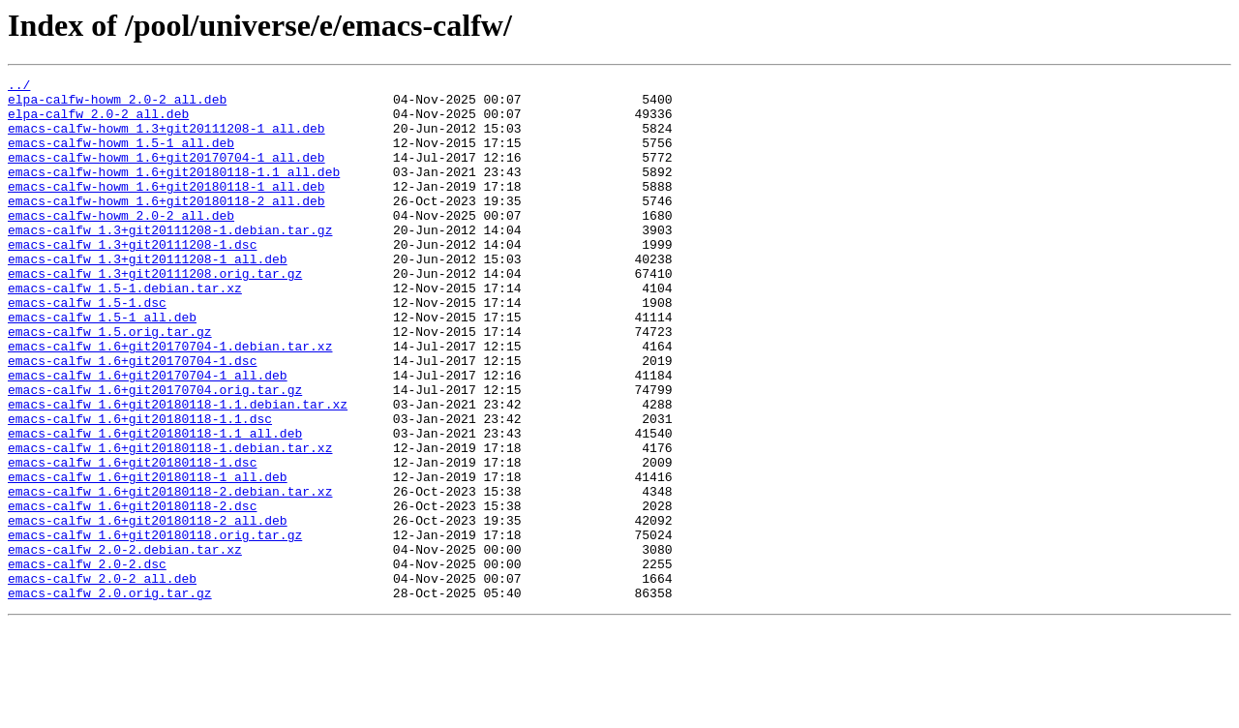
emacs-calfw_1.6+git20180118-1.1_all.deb (155, 505)
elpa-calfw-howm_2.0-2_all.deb (117, 104)
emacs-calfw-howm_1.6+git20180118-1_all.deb (166, 209)
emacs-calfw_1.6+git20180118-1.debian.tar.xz (170, 522)
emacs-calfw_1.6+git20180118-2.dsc (132, 592)
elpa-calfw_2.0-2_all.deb (98, 122)
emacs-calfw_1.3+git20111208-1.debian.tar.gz (170, 261)
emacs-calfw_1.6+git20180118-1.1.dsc (140, 488)
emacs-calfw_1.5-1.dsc (87, 348)
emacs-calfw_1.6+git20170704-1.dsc (132, 418)
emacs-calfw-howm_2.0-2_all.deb (121, 244)
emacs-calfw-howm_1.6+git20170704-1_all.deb (166, 174)
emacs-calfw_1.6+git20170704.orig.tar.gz (155, 453)
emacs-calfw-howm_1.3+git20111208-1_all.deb (166, 139)
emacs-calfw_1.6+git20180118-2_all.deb (147, 610)
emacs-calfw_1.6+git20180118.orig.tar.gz (155, 627)
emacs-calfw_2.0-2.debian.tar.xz (125, 644)
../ (19, 87)
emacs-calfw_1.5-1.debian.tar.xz (125, 331)
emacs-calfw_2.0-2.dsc (87, 662)
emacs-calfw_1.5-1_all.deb (102, 366)
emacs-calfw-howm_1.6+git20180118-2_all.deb (166, 226)
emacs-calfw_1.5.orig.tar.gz (110, 383)
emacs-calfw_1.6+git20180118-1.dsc (132, 540)
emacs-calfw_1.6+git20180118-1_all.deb (147, 557)
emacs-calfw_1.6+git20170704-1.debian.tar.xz (170, 401)
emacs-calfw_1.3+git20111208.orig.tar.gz (155, 313)
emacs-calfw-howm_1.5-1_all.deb (121, 157)
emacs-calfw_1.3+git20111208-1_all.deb (147, 296)
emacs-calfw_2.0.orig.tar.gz (110, 697)
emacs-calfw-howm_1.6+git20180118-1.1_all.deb (174, 191)
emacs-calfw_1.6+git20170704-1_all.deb (147, 435)
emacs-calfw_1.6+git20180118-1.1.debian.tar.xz (178, 470)
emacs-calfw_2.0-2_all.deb (102, 679)
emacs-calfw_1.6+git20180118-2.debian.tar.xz (170, 575)
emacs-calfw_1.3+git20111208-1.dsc (132, 279)
